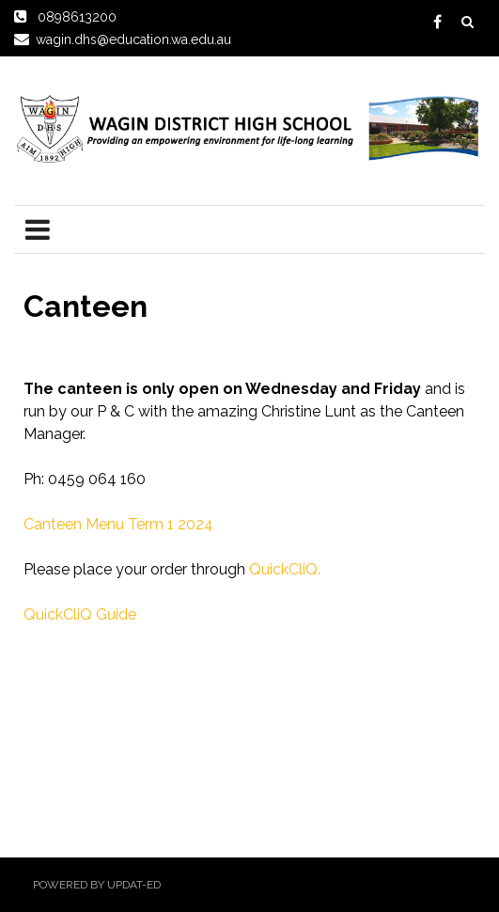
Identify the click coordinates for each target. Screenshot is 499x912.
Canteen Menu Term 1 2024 (118, 524)
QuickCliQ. (284, 569)
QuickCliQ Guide (79, 614)
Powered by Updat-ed (97, 884)
